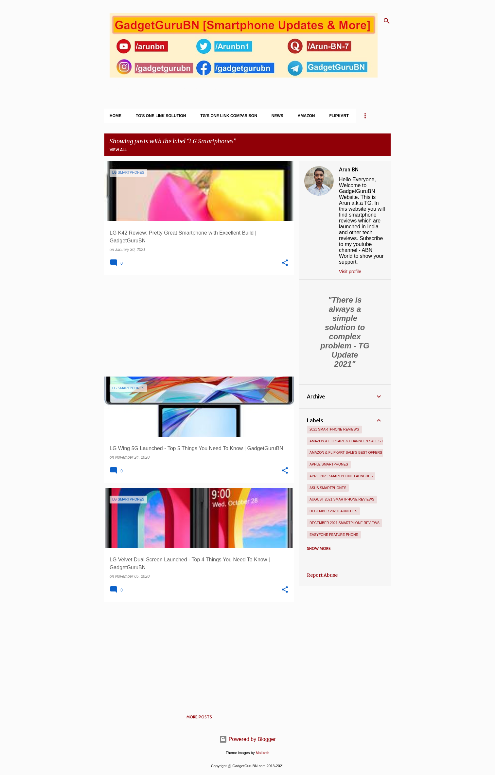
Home (115, 116)
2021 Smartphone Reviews (334, 429)
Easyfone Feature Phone (333, 535)
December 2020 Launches (333, 511)
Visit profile (350, 271)
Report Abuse (322, 575)
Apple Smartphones (328, 464)
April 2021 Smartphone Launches (341, 476)
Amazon (306, 116)
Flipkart (339, 116)
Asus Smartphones (327, 488)
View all (118, 150)
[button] (285, 263)
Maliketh (263, 753)
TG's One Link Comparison (229, 116)
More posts (199, 717)
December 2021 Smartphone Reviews (344, 523)
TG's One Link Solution (161, 116)
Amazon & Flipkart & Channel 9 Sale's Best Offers (357, 441)
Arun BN (349, 169)
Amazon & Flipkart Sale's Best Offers (345, 452)
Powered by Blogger (247, 739)
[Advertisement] (196, 326)
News (277, 116)
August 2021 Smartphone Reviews (341, 499)
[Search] (387, 21)
